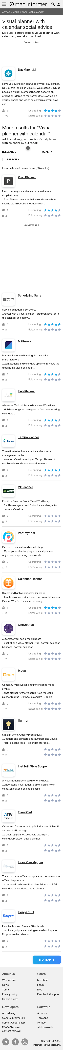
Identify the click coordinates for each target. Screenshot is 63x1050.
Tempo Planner (28, 437)
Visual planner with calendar (28, 11)
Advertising (8, 1013)
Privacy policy (10, 994)
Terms (6, 989)
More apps (46, 959)
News (5, 984)
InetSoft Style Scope (32, 766)
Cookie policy (10, 999)
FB (15, 1041)
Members (42, 980)
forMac (41, 1022)
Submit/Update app (13, 1022)
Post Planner (27, 177)
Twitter (24, 1041)
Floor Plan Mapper (30, 862)
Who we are (9, 980)
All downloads (45, 1027)
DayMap (24, 69)
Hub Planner (26, 391)
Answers (42, 1013)
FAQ (39, 989)
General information (13, 1017)
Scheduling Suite (29, 295)
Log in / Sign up (59, 4)
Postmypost (26, 533)
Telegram (5, 1041)
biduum (23, 670)
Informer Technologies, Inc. (47, 1044)
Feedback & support (49, 994)
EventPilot (25, 812)
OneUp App (26, 624)
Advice (6, 11)
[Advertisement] (31, 52)
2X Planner (25, 487)
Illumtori (23, 720)
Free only (13, 159)
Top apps (42, 1017)
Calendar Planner (30, 579)
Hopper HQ (26, 912)
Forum (41, 984)
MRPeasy (24, 341)
